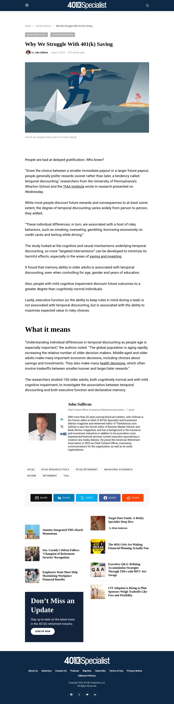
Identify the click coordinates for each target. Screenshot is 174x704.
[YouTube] (87, 694)
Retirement (50, 475)
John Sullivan (80, 404)
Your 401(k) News (62, 34)
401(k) (31, 469)
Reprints (87, 670)
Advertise (47, 670)
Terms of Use (116, 670)
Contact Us (61, 670)
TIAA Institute (73, 186)
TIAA (66, 475)
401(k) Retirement (87, 469)
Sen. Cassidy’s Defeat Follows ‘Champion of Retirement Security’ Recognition (60, 554)
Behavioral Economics (118, 469)
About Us (33, 670)
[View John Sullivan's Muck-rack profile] (62, 434)
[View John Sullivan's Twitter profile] (62, 427)
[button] (27, 5)
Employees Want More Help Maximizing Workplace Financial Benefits (60, 576)
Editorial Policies (87, 675)
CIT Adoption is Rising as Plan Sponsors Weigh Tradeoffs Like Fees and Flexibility (127, 591)
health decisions (112, 363)
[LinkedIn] (95, 694)
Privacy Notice (134, 670)
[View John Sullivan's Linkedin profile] (62, 419)
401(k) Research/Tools (55, 469)
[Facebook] (71, 694)
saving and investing (105, 256)
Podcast (74, 670)
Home (28, 26)
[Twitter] (79, 694)
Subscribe (100, 670)
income (31, 475)
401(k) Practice (43, 26)
